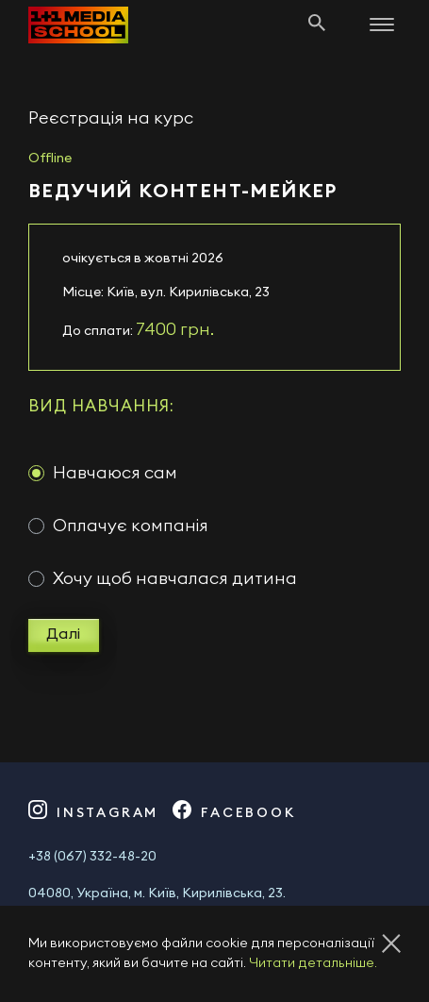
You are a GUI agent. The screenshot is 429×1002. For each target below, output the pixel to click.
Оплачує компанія (130, 525)
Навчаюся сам (115, 472)
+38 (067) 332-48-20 (92, 856)
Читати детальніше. (313, 963)
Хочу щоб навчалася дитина (175, 578)
